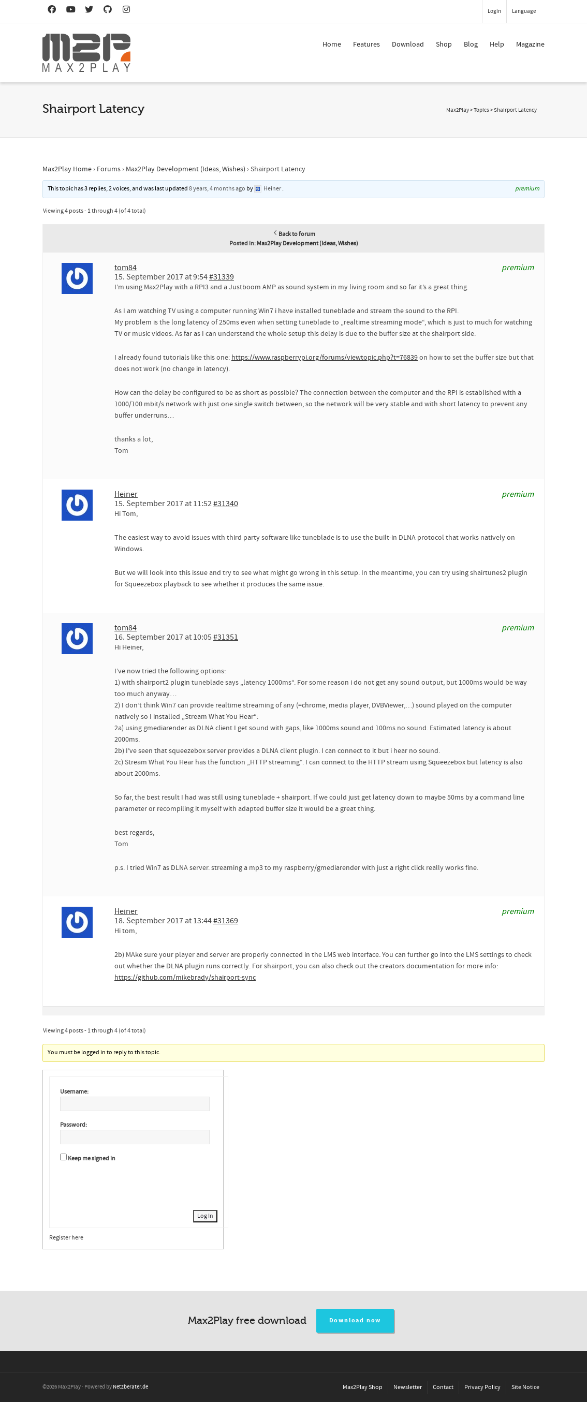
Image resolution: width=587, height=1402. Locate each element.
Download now (355, 1320)
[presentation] (138, 1184)
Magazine (530, 44)
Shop (444, 44)
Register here (66, 1238)
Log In (205, 1216)
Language (524, 11)
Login (494, 11)
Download (408, 44)
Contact (443, 1387)
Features (366, 44)
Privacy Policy (482, 1387)
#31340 (225, 503)
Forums (109, 169)
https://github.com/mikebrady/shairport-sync (185, 977)
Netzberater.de (130, 1387)
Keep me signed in (91, 1158)
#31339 (221, 277)
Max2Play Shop (363, 1387)
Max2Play (457, 110)
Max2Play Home (67, 169)
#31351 (225, 637)
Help (497, 44)
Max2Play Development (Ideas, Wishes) (185, 169)
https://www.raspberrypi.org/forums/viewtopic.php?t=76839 (324, 357)
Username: (74, 1092)
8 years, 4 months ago (217, 189)
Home (331, 44)
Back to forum (293, 234)
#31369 (225, 921)
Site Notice (525, 1387)
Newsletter (407, 1387)
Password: (73, 1125)
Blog (471, 44)
